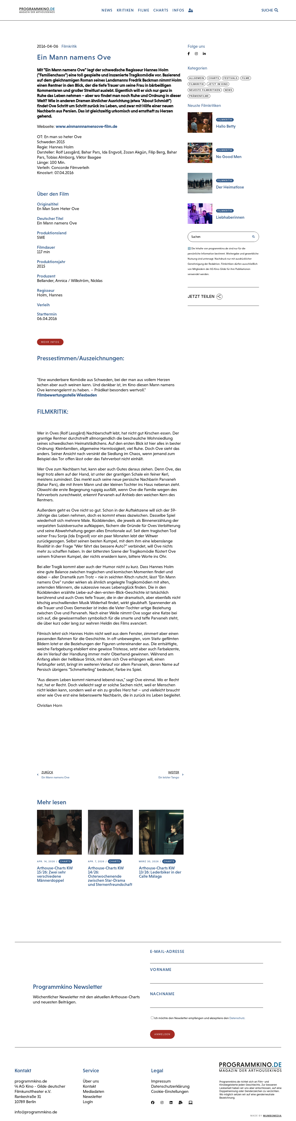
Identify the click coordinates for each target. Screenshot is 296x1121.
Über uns (91, 1081)
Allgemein (196, 78)
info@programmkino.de (36, 1112)
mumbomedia (272, 1115)
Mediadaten (93, 1091)
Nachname (162, 994)
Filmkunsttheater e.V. (33, 1091)
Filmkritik (69, 46)
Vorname (161, 969)
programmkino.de (31, 1081)
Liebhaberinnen (230, 217)
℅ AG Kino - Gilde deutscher (40, 1086)
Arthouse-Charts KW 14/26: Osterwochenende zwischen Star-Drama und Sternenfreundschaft (110, 876)
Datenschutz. (237, 1018)
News (228, 90)
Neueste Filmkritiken (204, 90)
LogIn (88, 1101)
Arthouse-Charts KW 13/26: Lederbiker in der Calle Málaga (160, 872)
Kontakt (89, 1086)
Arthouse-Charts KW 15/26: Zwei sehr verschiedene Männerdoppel (55, 874)
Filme (246, 78)
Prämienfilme (199, 96)
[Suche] (253, 237)
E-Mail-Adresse (206, 980)
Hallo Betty (226, 126)
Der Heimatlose (230, 187)
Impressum (161, 1081)
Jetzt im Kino (218, 84)
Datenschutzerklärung (170, 1086)
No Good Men (229, 156)
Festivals (230, 78)
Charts (65, 861)
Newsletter (92, 1096)
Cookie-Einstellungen (169, 1091)
